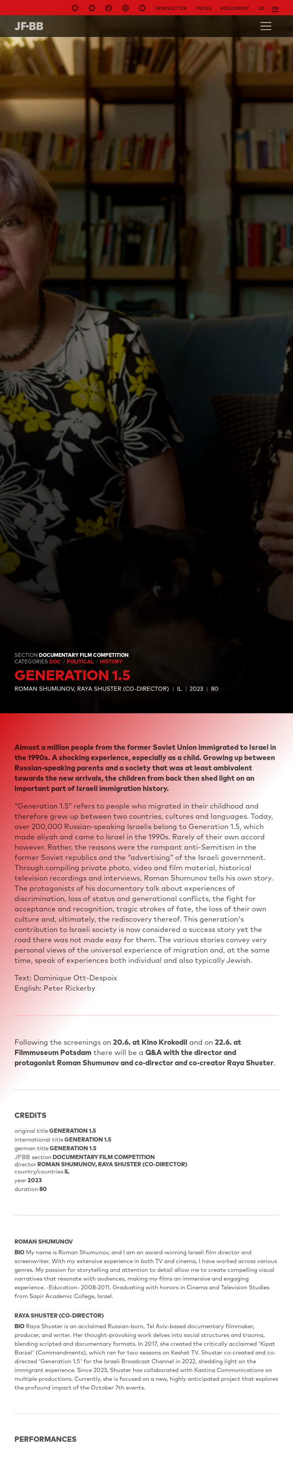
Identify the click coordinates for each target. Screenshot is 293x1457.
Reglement (235, 8)
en (275, 8)
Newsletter (171, 8)
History (111, 661)
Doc (55, 661)
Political (81, 661)
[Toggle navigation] (266, 26)
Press (203, 8)
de (261, 8)
